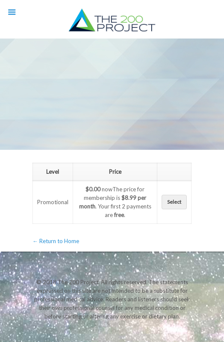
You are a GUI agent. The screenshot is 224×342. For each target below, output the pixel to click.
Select (174, 202)
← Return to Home (55, 241)
